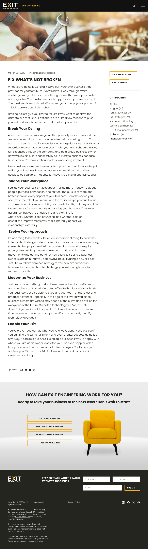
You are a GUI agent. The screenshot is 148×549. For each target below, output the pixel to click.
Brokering (117, 134)
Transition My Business (49, 434)
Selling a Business (122, 125)
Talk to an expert (122, 74)
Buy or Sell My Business (49, 426)
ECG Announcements (124, 130)
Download (120, 82)
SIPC (26, 514)
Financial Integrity (121, 138)
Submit (131, 487)
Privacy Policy (74, 502)
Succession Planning (123, 121)
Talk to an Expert (49, 442)
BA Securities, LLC (22, 517)
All (113, 104)
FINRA (21, 514)
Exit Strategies (120, 117)
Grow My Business (49, 418)
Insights (116, 108)
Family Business (120, 112)
